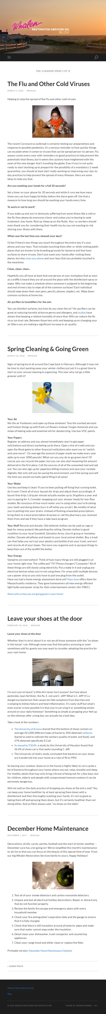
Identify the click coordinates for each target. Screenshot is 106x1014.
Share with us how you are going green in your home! (38, 593)
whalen (31, 91)
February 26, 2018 (17, 625)
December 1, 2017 (17, 835)
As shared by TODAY (26, 745)
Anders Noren (84, 1005)
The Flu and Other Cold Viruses (50, 83)
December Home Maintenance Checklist (52, 950)
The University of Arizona (29, 728)
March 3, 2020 (15, 91)
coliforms (87, 732)
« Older (15, 966)
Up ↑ (96, 1005)
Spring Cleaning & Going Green (50, 349)
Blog (9, 993)
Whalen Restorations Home (20, 988)
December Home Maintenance (49, 828)
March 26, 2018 (16, 356)
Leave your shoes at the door (47, 618)
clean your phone (36, 258)
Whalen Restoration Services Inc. (34, 1005)
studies (82, 312)
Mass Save (73, 579)
